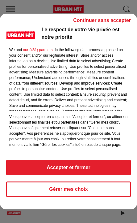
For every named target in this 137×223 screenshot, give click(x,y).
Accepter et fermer (68, 170)
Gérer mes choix (68, 192)
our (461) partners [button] (37, 52)
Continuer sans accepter (102, 23)
